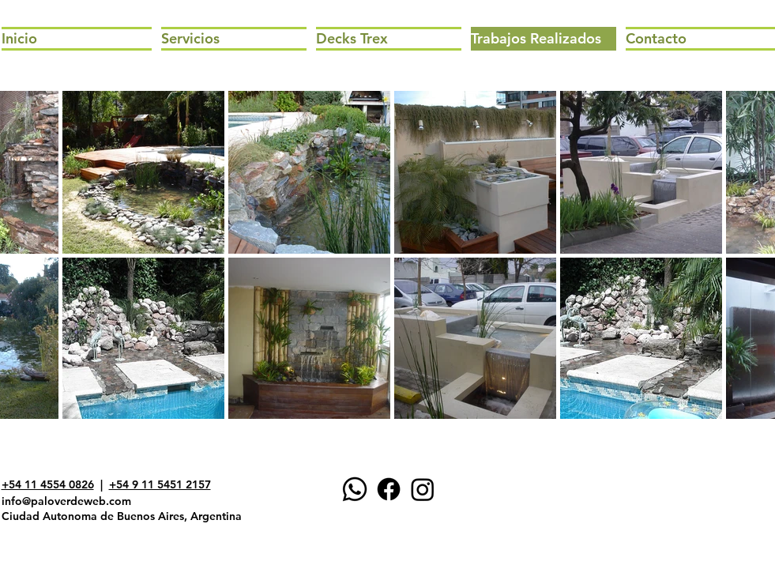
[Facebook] (389, 489)
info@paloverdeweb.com (66, 501)
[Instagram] (423, 489)
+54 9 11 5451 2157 (160, 484)
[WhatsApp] (355, 489)
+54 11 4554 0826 (48, 484)
